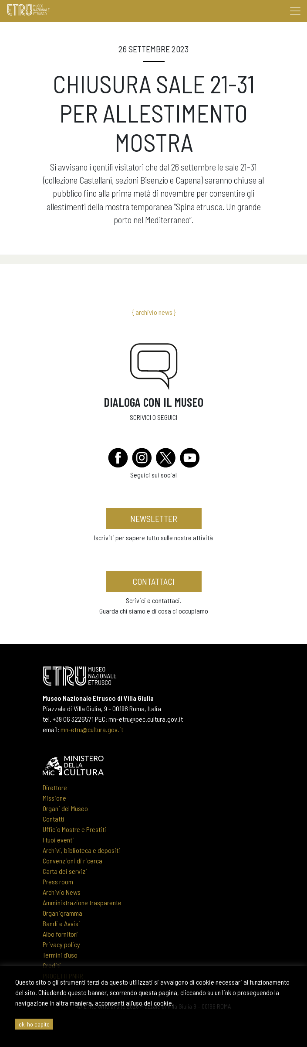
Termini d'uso (60, 955)
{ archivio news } (153, 312)
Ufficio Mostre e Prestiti (74, 829)
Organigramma (62, 913)
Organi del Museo (65, 808)
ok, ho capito (34, 1024)
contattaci (153, 581)
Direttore (55, 787)
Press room (58, 881)
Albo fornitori (60, 934)
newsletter (153, 518)
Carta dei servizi (65, 871)
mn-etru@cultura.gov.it (92, 729)
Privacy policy (61, 944)
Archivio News (62, 892)
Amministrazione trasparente (82, 902)
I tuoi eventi (58, 840)
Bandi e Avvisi (61, 923)
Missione (54, 798)
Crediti (52, 965)
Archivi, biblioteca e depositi (81, 850)
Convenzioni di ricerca (72, 860)
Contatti (53, 819)
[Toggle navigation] (295, 11)
